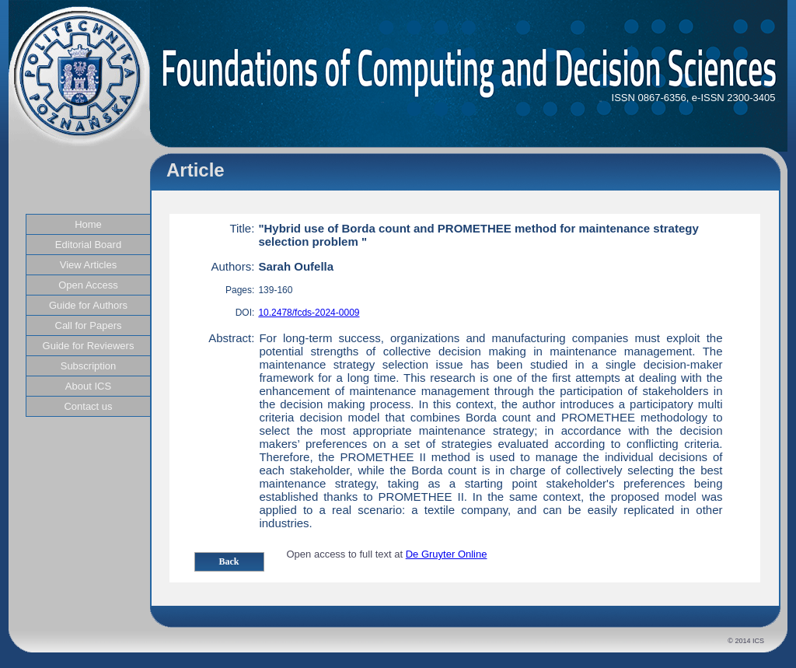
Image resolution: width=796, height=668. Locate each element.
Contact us (88, 406)
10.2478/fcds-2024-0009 (308, 312)
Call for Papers (88, 325)
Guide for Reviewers (88, 345)
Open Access (88, 285)
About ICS (88, 386)
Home (88, 224)
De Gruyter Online (446, 554)
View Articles (88, 265)
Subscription (89, 366)
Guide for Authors (88, 305)
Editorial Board (88, 244)
